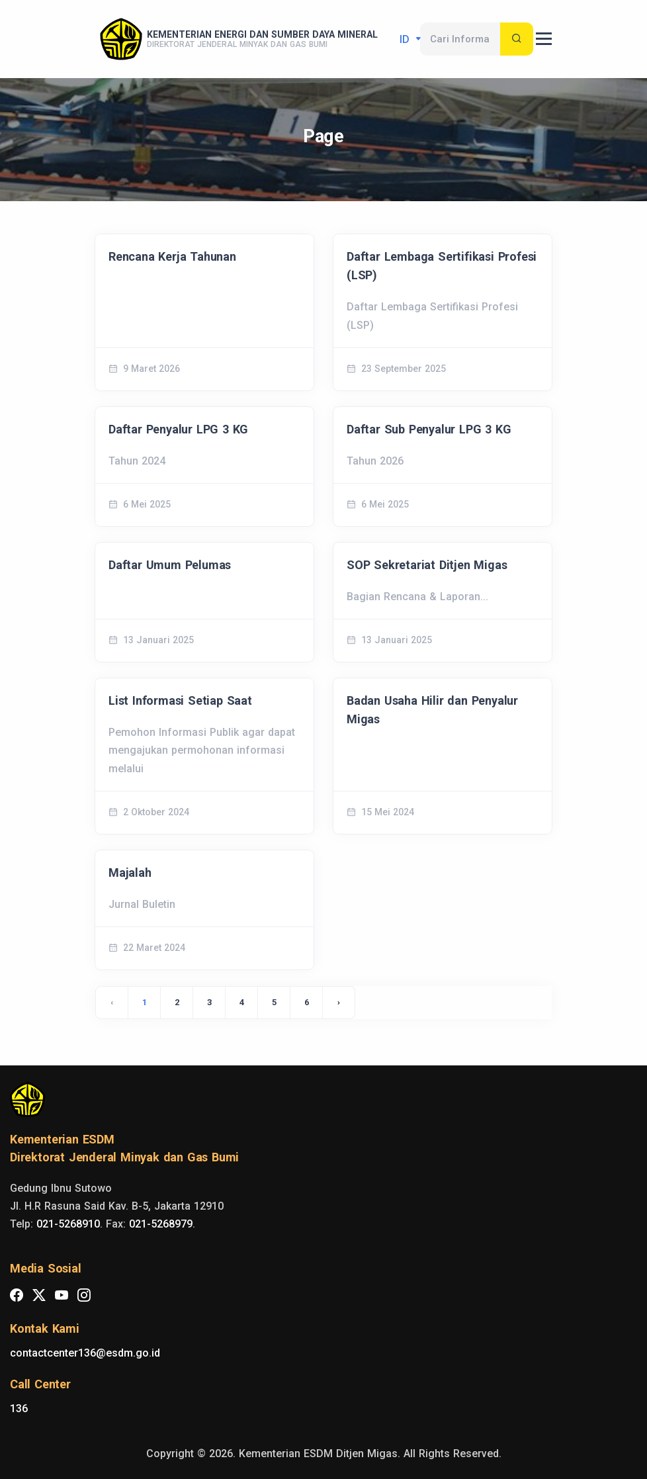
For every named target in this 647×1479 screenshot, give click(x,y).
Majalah (129, 872)
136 (19, 1408)
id (406, 39)
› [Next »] (338, 1002)
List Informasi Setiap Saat (180, 700)
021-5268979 (161, 1224)
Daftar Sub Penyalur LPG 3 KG (429, 429)
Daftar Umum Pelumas (169, 565)
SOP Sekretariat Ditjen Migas (427, 565)
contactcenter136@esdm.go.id (85, 1353)
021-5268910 (68, 1224)
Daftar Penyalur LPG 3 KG (178, 429)
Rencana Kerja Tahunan (172, 256)
